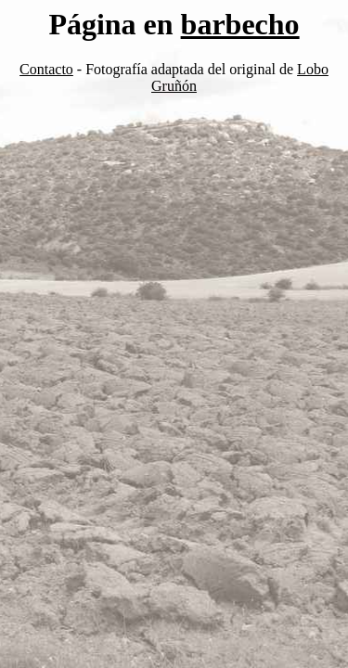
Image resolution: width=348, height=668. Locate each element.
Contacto (46, 69)
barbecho (240, 24)
